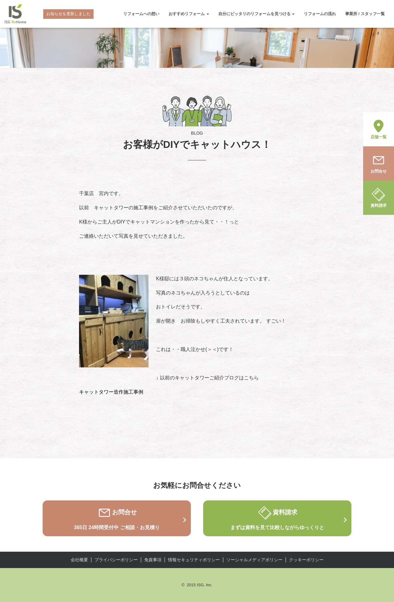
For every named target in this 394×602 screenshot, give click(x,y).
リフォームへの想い (141, 13)
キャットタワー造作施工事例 (111, 392)
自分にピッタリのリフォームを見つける (256, 13)
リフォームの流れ (320, 13)
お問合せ (379, 163)
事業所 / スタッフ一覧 (365, 13)
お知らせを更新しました (68, 13)
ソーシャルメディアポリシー (254, 559)
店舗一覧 (379, 128)
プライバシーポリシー (116, 559)
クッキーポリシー (306, 559)
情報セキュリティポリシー (194, 559)
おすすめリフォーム (189, 13)
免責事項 (152, 559)
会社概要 (79, 559)
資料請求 (379, 197)
